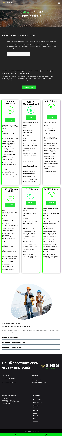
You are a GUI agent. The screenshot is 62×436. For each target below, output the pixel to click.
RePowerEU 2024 (37, 400)
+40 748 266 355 (10, 378)
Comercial (35, 407)
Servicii (35, 413)
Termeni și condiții (36, 380)
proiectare (32, 70)
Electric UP (36, 410)
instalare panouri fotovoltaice (43, 70)
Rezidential (36, 405)
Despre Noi (36, 415)
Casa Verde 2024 (37, 402)
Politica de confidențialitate (39, 382)
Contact (35, 421)
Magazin (35, 418)
